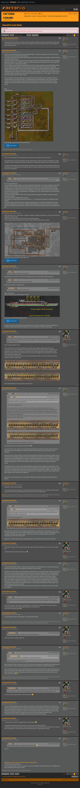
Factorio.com (5, 2)
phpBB (36, 782)
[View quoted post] (15, 178)
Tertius (64, 562)
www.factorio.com (7, 19)
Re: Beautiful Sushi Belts (10, 38)
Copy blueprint (11, 145)
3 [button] (72, 35)
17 (66, 271)
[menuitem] (34, 14)
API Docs (32, 2)
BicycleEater (65, 50)
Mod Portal (25, 2)
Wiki (19, 2)
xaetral (64, 338)
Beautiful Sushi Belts (12, 25)
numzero (6, 267)
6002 (67, 43)
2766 (67, 488)
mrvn (64, 37)
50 (66, 343)
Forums (13, 2)
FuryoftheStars (8, 484)
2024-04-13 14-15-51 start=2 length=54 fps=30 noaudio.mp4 (20, 762)
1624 (67, 568)
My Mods (4, 494)
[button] (67, 35)
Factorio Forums (9, 16)
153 (66, 55)
